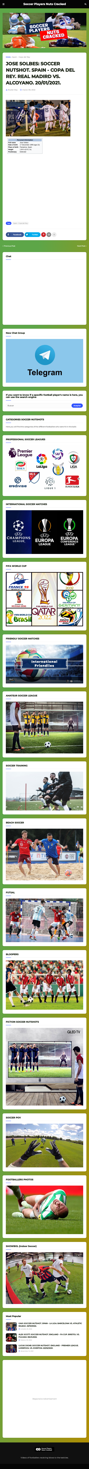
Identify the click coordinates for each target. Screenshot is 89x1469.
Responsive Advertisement (44, 1399)
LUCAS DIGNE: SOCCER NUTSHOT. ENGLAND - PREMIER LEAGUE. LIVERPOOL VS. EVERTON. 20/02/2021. (48, 1346)
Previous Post (9, 246)
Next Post (81, 246)
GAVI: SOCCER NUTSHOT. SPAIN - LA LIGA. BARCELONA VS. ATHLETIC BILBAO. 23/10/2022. (50, 1324)
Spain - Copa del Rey (21, 57)
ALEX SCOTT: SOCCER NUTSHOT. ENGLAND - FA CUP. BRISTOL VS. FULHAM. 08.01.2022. (49, 1335)
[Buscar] (39, 406)
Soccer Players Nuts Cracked (44, 4)
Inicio (8, 57)
